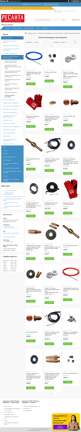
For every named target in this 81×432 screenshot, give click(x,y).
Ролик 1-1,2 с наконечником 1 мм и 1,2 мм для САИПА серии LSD (52, 248)
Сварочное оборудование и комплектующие (11, 57)
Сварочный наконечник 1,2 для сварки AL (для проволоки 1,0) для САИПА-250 (33, 248)
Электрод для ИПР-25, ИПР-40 (33, 159)
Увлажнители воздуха (9, 129)
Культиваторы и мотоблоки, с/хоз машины (11, 49)
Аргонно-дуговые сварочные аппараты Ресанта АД (13, 71)
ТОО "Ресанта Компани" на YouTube (10, 164)
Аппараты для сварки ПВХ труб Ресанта (12, 88)
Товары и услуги (32, 33)
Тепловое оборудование (10, 53)
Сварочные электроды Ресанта (11, 84)
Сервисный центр (9, 414)
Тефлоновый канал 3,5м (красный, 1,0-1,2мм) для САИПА (71, 289)
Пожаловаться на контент (47, 430)
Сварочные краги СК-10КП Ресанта (68, 203)
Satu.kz (48, 429)
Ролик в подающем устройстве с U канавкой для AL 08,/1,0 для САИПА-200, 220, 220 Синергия (70, 161)
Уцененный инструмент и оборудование (10, 140)
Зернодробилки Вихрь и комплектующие (9, 116)
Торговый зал (7, 406)
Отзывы (5, 153)
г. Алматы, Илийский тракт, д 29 (31, 406)
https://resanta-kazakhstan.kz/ (11, 233)
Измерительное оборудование (11, 126)
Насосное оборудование (10, 112)
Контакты (45, 28)
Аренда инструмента (9, 144)
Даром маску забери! (51, 4)
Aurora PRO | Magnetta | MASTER (10, 41)
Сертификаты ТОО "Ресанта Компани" (11, 180)
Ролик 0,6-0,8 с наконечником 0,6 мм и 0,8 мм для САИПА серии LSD (33, 290)
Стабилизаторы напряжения (11, 45)
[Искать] (63, 19)
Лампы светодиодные (9, 133)
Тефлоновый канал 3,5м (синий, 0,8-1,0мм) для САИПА (33, 73)
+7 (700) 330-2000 (27, 410)
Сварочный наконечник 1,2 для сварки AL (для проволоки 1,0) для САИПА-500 (52, 118)
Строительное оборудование (11, 106)
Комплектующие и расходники (10, 95)
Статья (5, 150)
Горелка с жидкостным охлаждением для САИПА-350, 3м (52, 160)
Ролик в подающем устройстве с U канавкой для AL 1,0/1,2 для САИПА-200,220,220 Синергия (33, 376)
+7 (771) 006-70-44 (8, 412)
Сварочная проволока (11, 92)
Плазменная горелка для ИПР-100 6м (51, 203)
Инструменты (7, 136)
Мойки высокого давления (10, 109)
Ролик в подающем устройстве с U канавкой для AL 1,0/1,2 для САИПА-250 (33, 205)
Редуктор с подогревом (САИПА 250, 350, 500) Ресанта (70, 333)
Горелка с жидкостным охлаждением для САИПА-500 (52, 333)
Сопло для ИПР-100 (50, 72)
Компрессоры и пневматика (11, 103)
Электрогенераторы (8, 99)
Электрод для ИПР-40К (70, 245)
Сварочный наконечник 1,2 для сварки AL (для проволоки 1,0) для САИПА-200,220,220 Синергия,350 (52, 376)
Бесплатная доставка (9, 157)
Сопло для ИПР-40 (31, 332)
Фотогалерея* (7, 160)
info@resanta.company (9, 237)
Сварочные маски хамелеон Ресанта (12, 80)
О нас (38, 28)
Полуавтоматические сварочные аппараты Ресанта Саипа (13, 66)
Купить (32, 84)
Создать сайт (12, 1)
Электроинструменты (9, 123)
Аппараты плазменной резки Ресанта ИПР (13, 76)
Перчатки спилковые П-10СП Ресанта (33, 117)
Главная (7, 28)
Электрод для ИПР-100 (70, 373)
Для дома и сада (7, 120)
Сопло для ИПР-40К (69, 116)
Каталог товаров (17, 28)
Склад (5, 420)
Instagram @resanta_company (11, 168)
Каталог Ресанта (29, 28)
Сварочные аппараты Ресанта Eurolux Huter (11, 61)
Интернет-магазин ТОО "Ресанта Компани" (12, 172)
